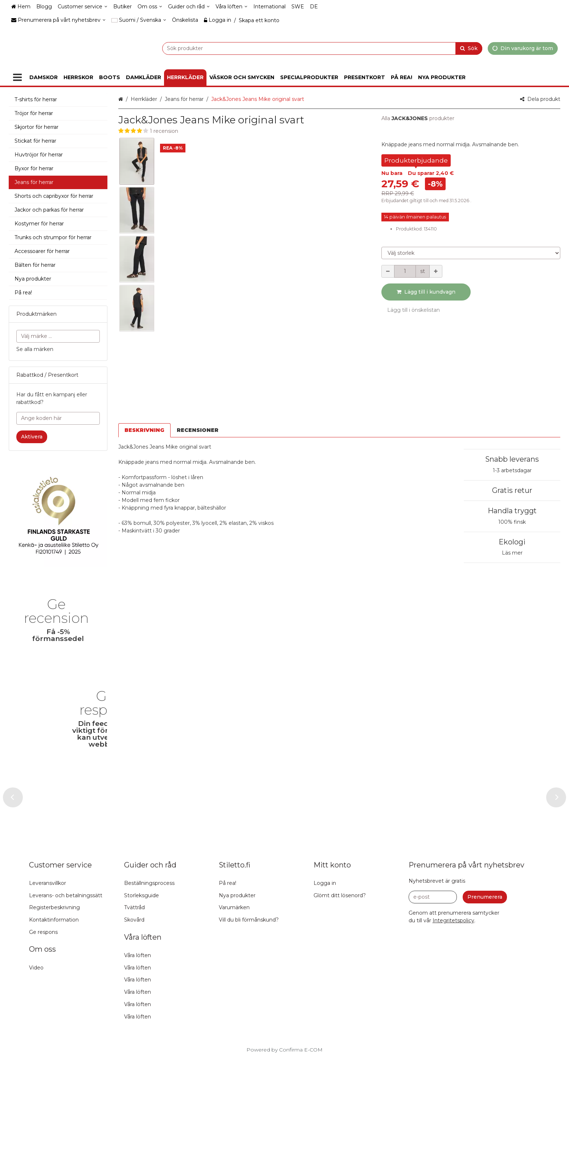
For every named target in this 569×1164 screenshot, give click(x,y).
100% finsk (512, 522)
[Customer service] (82, 6)
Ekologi (512, 542)
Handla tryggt (512, 510)
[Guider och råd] (189, 6)
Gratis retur (512, 490)
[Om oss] (150, 6)
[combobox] (304, 48)
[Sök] (468, 48)
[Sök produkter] (304, 48)
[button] (242, 131)
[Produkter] (17, 77)
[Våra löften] (231, 6)
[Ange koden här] (58, 418)
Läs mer (512, 553)
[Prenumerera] (485, 1001)
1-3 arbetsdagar (512, 470)
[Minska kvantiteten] (387, 271)
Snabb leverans (512, 459)
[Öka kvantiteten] (435, 271)
